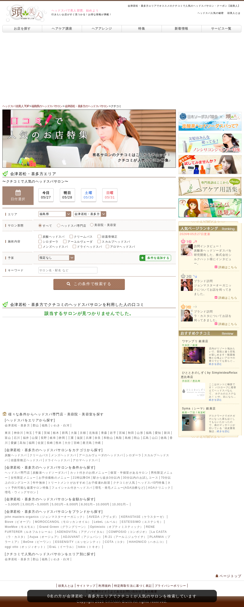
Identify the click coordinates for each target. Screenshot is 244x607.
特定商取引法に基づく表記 (133, 585)
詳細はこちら (226, 267)
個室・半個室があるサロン (129, 472)
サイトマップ (86, 585)
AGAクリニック (159, 487)
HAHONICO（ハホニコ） (147, 542)
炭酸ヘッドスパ (54, 236)
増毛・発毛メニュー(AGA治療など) (120, 487)
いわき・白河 (60, 425)
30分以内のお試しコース (140, 477)
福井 (26, 438)
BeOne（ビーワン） (38, 542)
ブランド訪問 (203, 281)
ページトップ (228, 576)
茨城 (47, 432)
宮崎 (77, 443)
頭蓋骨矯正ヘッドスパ (26, 460)
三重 (71, 438)
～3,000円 (12, 504)
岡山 (137, 438)
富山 (8, 438)
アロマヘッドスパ (122, 246)
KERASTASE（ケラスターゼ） (143, 516)
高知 (23, 443)
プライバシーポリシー (170, 585)
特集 (141, 28)
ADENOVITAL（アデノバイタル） (81, 532)
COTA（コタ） (115, 542)
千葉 (38, 432)
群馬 (65, 432)
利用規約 (104, 585)
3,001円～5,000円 (35, 504)
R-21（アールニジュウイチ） (126, 537)
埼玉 (29, 432)
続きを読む (215, 364)
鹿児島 (87, 443)
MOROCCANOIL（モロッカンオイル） (63, 521)
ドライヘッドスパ (89, 246)
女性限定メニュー (23, 477)
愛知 (158, 432)
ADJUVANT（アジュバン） (82, 537)
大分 (68, 443)
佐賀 (41, 443)
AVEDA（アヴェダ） (103, 516)
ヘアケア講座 (62, 28)
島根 (128, 438)
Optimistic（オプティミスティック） (116, 527)
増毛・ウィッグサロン (20, 492)
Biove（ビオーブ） (18, 521)
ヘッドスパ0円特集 (151, 482)
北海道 (93, 432)
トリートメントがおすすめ (67, 482)
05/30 (89, 194)
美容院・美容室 (105, 225)
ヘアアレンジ (102, 28)
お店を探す (22, 28)
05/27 (46, 194)
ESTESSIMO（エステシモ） (142, 521)
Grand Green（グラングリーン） (63, 527)
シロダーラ (50, 241)
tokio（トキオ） (89, 547)
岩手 (113, 432)
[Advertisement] (122, 68)
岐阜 (53, 438)
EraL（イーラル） (62, 547)
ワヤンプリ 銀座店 (195, 341)
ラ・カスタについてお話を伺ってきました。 (213, 318)
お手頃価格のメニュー (54, 477)
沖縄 (98, 443)
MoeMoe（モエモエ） (20, 527)
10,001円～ (120, 504)
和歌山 (108, 438)
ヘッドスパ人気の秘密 (211, 13)
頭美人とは (233, 13)
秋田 (131, 432)
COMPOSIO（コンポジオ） (128, 532)
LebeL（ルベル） (106, 521)
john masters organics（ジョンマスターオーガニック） (45, 516)
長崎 (50, 443)
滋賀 (80, 438)
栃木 (56, 432)
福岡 (32, 443)
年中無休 (39, 482)
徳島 (164, 438)
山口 (155, 438)
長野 (44, 438)
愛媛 (14, 443)
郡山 (36, 425)
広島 (146, 438)
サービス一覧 (221, 28)
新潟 (167, 432)
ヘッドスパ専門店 (73, 225)
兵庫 (89, 438)
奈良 (98, 438)
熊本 (59, 443)
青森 (104, 432)
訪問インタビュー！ (208, 246)
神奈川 (18, 432)
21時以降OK (82, 477)
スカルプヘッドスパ (116, 241)
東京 (8, 432)
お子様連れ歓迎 (99, 482)
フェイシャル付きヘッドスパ (71, 487)
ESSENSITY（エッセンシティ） (78, 542)
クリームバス (83, 236)
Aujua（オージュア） (45, 537)
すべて (47, 225)
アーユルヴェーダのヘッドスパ (101, 455)
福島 (45, 425)
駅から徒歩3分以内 (106, 477)
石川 (17, 438)
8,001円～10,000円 (95, 504)
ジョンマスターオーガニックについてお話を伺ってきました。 (213, 290)
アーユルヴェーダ (80, 241)
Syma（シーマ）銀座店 (199, 408)
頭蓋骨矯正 (109, 236)
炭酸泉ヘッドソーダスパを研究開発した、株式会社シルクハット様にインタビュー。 (213, 257)
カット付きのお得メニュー (89, 472)
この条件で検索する (89, 284)
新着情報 (181, 28)
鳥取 (119, 438)
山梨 (35, 438)
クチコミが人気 (124, 482)
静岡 (62, 438)
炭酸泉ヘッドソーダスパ (50, 472)
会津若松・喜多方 (17, 425)
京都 (83, 432)
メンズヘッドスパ (55, 246)
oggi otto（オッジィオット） (26, 547)
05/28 (67, 194)
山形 (140, 432)
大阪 (74, 432)
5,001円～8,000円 (65, 504)
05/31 (110, 194)
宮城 (122, 432)
